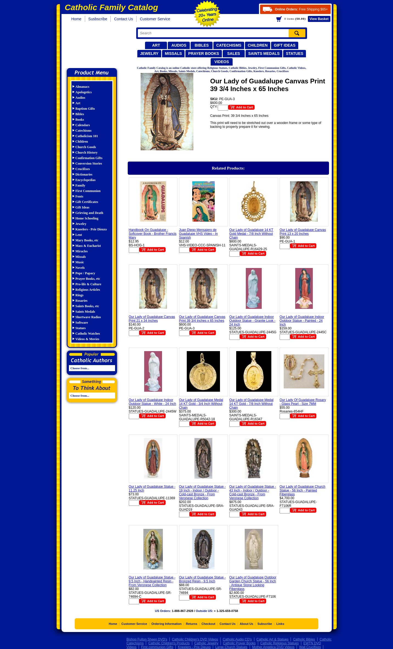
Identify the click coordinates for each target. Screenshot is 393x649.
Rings (79, 295)
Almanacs (83, 87)
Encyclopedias (86, 180)
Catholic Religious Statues (279, 643)
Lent (79, 235)
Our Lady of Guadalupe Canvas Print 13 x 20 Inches (303, 232)
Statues (294, 53)
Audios (178, 45)
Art (156, 45)
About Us (246, 623)
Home (76, 19)
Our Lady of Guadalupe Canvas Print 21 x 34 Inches (152, 319)
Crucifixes (83, 169)
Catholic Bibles (304, 639)
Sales (233, 53)
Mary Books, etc (87, 240)
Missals (173, 53)
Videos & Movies (87, 339)
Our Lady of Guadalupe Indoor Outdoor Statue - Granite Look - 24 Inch (252, 320)
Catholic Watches (88, 333)
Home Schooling (87, 218)
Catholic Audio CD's (237, 639)
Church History (87, 152)
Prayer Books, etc (88, 279)
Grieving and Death (89, 213)
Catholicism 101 (87, 136)
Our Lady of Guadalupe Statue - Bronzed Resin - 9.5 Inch (202, 579)
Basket (319, 19)
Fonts (79, 196)
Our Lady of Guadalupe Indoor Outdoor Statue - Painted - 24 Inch (302, 320)
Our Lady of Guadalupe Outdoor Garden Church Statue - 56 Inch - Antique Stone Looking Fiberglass (252, 583)
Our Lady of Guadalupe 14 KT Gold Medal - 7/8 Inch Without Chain (251, 233)
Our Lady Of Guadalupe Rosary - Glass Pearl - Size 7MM (303, 402)
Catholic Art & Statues (273, 639)
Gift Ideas (285, 45)
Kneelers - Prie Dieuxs (91, 229)
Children (257, 45)
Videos (221, 62)
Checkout (208, 623)
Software (82, 322)
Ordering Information (166, 623)
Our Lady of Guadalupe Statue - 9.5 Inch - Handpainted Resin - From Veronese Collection (152, 581)
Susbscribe (97, 19)
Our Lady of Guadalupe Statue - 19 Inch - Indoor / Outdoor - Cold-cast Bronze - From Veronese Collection (202, 492)
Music (80, 262)
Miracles (82, 251)
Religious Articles (88, 290)
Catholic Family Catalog (94, 46)
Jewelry (149, 53)
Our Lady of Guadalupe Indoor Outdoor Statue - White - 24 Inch (152, 402)
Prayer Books (203, 53)
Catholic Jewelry (206, 643)
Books (80, 120)
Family (80, 185)
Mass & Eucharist (88, 246)
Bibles (202, 45)
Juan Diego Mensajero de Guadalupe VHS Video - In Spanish (198, 233)
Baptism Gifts (85, 109)
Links (280, 623)
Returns (191, 623)
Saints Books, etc (87, 306)
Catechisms (228, 45)
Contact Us (123, 19)
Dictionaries (84, 174)
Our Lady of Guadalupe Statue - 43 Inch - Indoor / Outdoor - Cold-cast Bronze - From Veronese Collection (252, 492)
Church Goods (86, 147)
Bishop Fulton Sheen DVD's (147, 639)
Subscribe (265, 623)
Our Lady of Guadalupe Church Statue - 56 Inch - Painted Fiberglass (302, 490)
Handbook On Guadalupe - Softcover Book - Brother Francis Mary (153, 233)
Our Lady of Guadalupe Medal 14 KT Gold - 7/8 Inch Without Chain (251, 404)
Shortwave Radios (88, 317)
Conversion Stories (89, 163)
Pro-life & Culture (88, 284)
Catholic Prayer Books (239, 643)
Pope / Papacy (85, 273)
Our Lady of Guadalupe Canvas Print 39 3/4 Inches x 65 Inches (202, 319)
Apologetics (84, 92)
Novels (80, 268)
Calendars (83, 125)
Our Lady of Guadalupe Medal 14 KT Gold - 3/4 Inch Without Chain (201, 404)
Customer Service (155, 19)
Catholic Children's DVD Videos (195, 639)
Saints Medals (264, 53)
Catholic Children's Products (168, 643)
